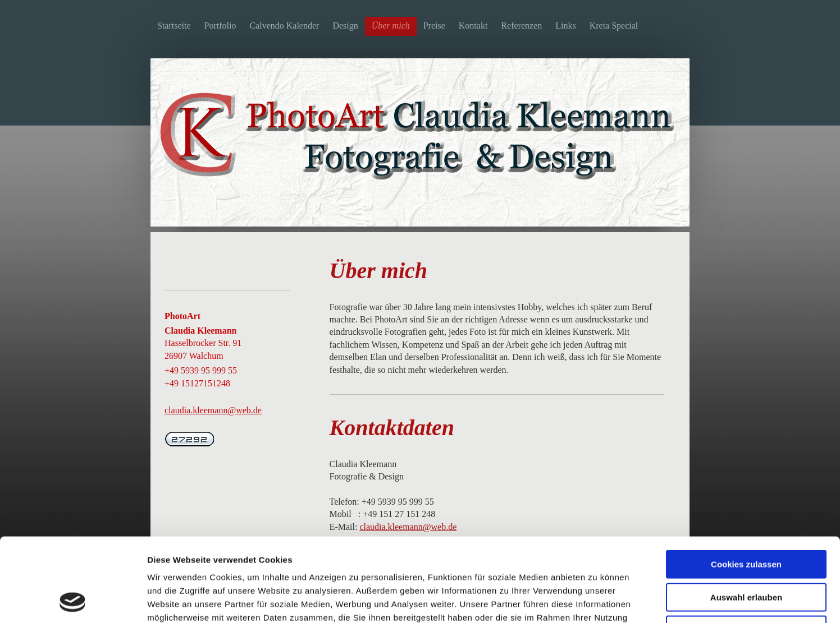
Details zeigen (597, 601)
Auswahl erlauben (746, 519)
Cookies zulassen (746, 486)
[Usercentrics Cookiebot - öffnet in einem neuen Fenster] (73, 601)
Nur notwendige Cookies (746, 551)
